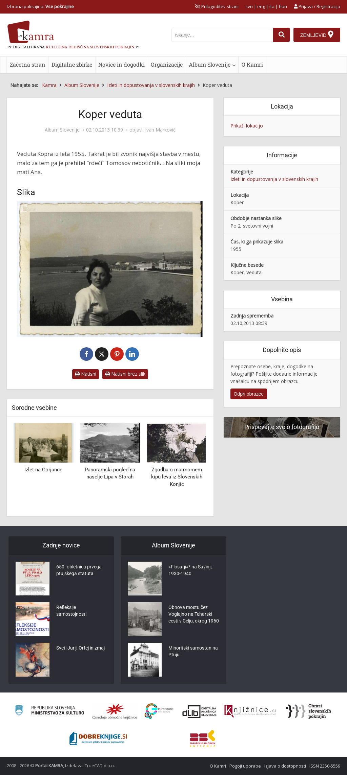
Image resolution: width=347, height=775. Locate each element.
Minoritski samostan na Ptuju (193, 651)
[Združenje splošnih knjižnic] (202, 738)
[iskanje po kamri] (222, 35)
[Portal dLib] (199, 711)
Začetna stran (27, 64)
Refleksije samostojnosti (71, 611)
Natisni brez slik (125, 374)
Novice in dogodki (121, 64)
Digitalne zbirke (72, 64)
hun (283, 6)
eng (261, 6)
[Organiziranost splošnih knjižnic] (115, 711)
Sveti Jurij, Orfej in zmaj (80, 648)
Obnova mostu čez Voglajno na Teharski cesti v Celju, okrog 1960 (193, 614)
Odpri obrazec (249, 394)
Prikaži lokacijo (246, 125)
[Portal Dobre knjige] (98, 738)
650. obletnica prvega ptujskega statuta (79, 570)
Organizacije (167, 64)
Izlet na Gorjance (43, 470)
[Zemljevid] (316, 35)
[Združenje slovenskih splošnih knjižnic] (250, 711)
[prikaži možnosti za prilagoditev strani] (217, 6)
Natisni (85, 374)
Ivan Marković (160, 130)
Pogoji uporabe (245, 766)
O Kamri (252, 64)
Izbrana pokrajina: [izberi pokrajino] (40, 6)
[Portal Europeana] (159, 711)
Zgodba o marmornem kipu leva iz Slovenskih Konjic (176, 477)
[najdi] (281, 35)
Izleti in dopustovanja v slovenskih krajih (274, 179)
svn (249, 6)
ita (271, 6)
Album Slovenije (209, 64)
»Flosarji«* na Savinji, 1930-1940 (190, 570)
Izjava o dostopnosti (285, 766)
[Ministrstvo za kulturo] (49, 711)
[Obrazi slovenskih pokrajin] (308, 711)
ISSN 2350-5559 (324, 766)
